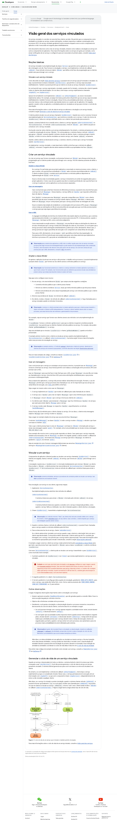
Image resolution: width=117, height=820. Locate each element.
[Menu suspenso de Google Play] (75, 2)
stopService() (44, 92)
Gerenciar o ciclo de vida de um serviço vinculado (55, 112)
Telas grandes (59, 818)
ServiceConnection (50, 117)
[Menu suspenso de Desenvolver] (61, 2)
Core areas (15, 7)
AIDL (63, 249)
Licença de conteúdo (76, 751)
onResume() (40, 631)
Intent (64, 556)
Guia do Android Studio (92, 818)
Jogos (42, 816)
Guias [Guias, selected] (15, 11)
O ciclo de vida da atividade (85, 646)
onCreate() (54, 617)
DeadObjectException (57, 596)
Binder (64, 171)
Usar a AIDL (32, 212)
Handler (77, 192)
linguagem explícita (45, 566)
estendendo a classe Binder (83, 543)
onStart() (39, 611)
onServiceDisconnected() (41, 501)
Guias (67, 27)
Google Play (69, 2)
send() (50, 428)
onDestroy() (76, 617)
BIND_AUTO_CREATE (87, 580)
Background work (29, 7)
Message (45, 194)
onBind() (32, 70)
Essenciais (21, 2)
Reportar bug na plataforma (106, 817)
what (44, 422)
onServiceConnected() (85, 122)
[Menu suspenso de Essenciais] (26, 2)
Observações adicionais (86, 348)
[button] (10, 14)
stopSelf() (32, 92)
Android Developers (34, 27)
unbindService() (53, 518)
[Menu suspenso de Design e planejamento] (47, 2)
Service (65, 66)
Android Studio (109, 2)
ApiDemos (57, 357)
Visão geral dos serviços (52, 81)
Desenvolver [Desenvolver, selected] (55, 2)
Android (27, 818)
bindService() (91, 85)
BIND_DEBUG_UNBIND (88, 582)
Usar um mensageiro (36, 186)
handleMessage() (38, 408)
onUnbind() (90, 681)
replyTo (38, 440)
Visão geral (5, 11)
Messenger (47, 192)
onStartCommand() (71, 96)
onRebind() (84, 683)
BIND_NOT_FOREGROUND (40, 584)
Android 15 (74, 816)
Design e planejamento (38, 2)
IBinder (59, 70)
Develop (5, 7)
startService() (60, 83)
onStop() (63, 346)
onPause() (48, 631)
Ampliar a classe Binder (37, 166)
